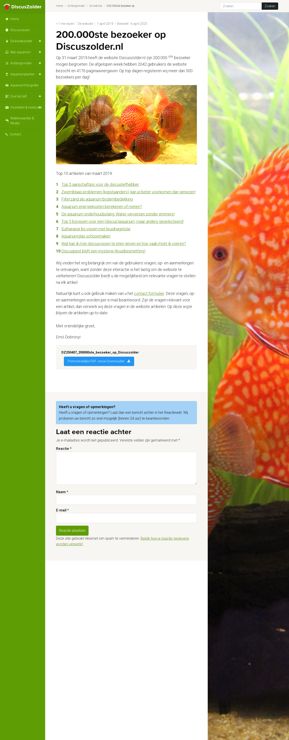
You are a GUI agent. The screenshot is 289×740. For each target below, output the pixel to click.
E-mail (62, 510)
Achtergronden (21, 63)
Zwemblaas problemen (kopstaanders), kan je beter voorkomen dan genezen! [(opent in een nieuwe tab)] (128, 192)
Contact (15, 134)
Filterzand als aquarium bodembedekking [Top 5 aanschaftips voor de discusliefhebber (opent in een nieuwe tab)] (97, 199)
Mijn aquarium (20, 52)
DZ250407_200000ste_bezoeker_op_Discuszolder (100, 352)
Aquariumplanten (22, 74)
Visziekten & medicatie (26, 107)
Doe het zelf (18, 96)
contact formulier (149, 293)
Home (14, 19)
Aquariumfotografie (24, 85)
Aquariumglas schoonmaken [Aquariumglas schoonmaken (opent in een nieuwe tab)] (85, 236)
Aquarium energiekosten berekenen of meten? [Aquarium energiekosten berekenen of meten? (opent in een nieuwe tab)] (101, 206)
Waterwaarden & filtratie (22, 120)
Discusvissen (20, 30)
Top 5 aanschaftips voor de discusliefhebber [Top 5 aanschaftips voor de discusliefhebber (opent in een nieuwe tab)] (100, 184)
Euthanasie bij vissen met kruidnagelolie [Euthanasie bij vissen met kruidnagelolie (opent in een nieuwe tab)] (96, 229)
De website (95, 5)
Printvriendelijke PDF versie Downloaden (96, 361)
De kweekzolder (21, 41)
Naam (62, 492)
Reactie (64, 448)
